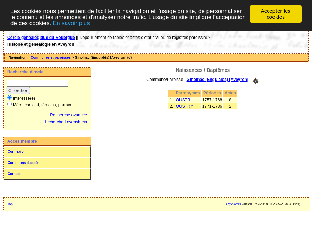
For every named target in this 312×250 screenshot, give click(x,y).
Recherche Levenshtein (65, 121)
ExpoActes (233, 204)
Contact (14, 174)
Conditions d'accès (23, 163)
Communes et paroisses (51, 57)
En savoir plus (71, 22)
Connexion (17, 151)
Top (10, 204)
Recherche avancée (68, 114)
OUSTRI (184, 99)
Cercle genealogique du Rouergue (41, 37)
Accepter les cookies (275, 13)
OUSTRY (184, 105)
